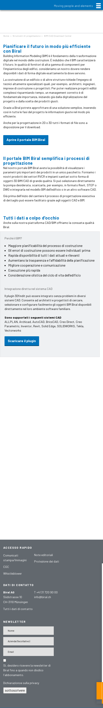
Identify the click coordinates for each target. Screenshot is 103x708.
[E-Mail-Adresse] (28, 652)
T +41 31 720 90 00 (46, 592)
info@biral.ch (42, 597)
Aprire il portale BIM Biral (25, 139)
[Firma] (28, 641)
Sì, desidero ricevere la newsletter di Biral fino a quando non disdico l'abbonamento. (27, 670)
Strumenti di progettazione (26, 36)
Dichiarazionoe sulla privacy (21, 683)
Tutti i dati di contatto (18, 609)
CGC (6, 567)
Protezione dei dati (46, 561)
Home (6, 36)
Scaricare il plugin (22, 341)
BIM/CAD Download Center (58, 36)
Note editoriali (43, 555)
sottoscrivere (15, 690)
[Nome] (28, 630)
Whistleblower (12, 573)
